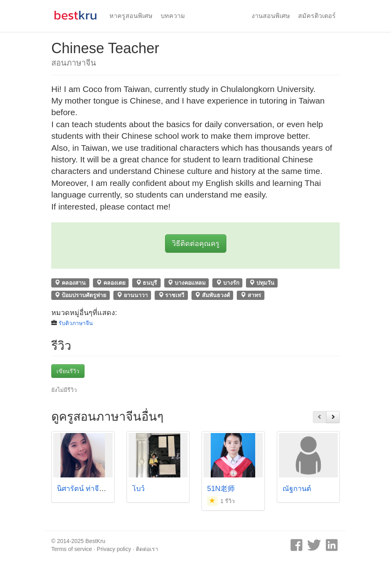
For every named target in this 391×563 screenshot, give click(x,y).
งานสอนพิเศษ (271, 15)
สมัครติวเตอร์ (317, 15)
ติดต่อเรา (147, 549)
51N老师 (221, 489)
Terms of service (71, 549)
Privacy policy (114, 549)
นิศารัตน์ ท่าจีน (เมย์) (89, 489)
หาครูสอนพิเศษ (131, 15)
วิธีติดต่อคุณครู (196, 244)
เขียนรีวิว (67, 371)
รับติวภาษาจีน (75, 323)
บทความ (173, 15)
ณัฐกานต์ (296, 489)
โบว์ (138, 489)
